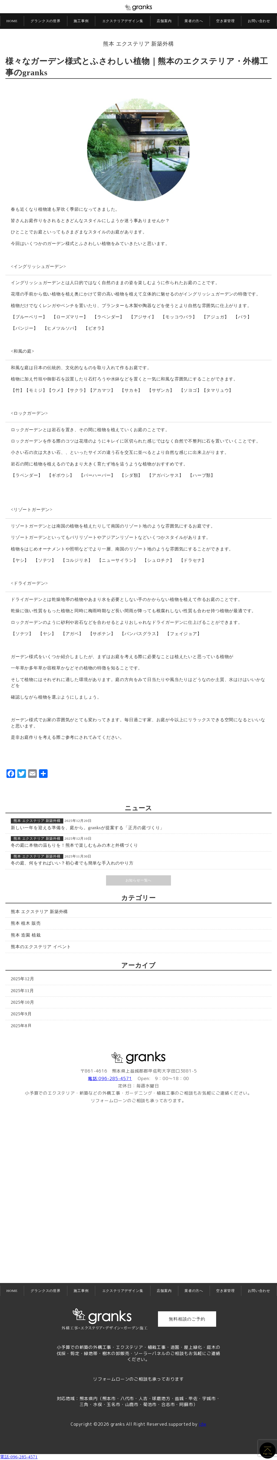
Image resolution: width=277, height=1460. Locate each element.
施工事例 (81, 21)
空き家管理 (225, 21)
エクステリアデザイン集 (122, 21)
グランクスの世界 (45, 21)
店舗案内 (164, 21)
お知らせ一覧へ (139, 880)
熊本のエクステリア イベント (41, 946)
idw (202, 1424)
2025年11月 (22, 990)
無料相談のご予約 (187, 1319)
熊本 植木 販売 (26, 923)
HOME (12, 21)
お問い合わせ (259, 21)
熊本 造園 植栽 (26, 935)
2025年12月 (22, 978)
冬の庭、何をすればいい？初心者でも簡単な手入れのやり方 (72, 863)
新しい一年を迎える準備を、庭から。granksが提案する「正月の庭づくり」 (87, 827)
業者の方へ (193, 21)
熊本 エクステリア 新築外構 (138, 44)
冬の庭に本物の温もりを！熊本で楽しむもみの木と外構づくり (74, 845)
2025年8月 (21, 1025)
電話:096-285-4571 (110, 1078)
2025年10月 (22, 1002)
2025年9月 (21, 1014)
